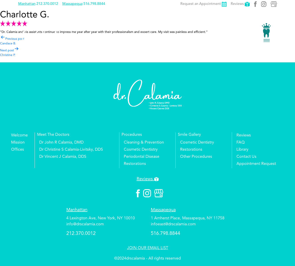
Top (284, 249)
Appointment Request (256, 164)
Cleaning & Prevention (144, 142)
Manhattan (26, 4)
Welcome (19, 135)
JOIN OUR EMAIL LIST (147, 248)
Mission (18, 142)
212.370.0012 (47, 4)
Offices (17, 150)
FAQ (240, 142)
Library (242, 150)
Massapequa (72, 4)
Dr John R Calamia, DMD (61, 142)
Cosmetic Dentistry (141, 150)
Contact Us (246, 157)
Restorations (135, 164)
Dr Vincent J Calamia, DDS (62, 157)
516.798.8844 (94, 4)
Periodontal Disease (141, 157)
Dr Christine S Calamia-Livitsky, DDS (71, 150)
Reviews (240, 4)
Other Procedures (196, 157)
